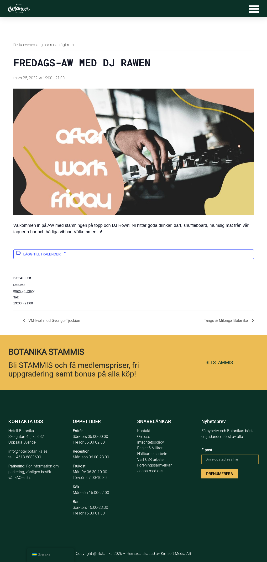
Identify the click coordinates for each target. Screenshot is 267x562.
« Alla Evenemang (29, 29)
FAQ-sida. (23, 477)
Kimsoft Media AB (176, 553)
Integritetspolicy (150, 442)
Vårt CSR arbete (150, 459)
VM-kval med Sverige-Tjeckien (53, 320)
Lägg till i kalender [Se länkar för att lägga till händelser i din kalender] (42, 254)
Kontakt (143, 431)
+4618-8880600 (27, 457)
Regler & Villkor (149, 448)
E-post (206, 450)
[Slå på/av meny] (254, 9)
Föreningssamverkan (155, 465)
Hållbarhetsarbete (152, 453)
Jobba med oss (150, 471)
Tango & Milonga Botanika (226, 320)
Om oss (143, 436)
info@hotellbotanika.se (27, 451)
